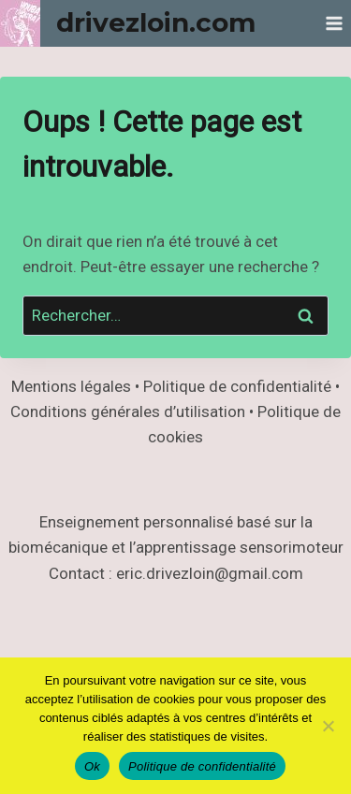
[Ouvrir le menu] (333, 22)
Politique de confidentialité (202, 766)
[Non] (327, 725)
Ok (92, 766)
